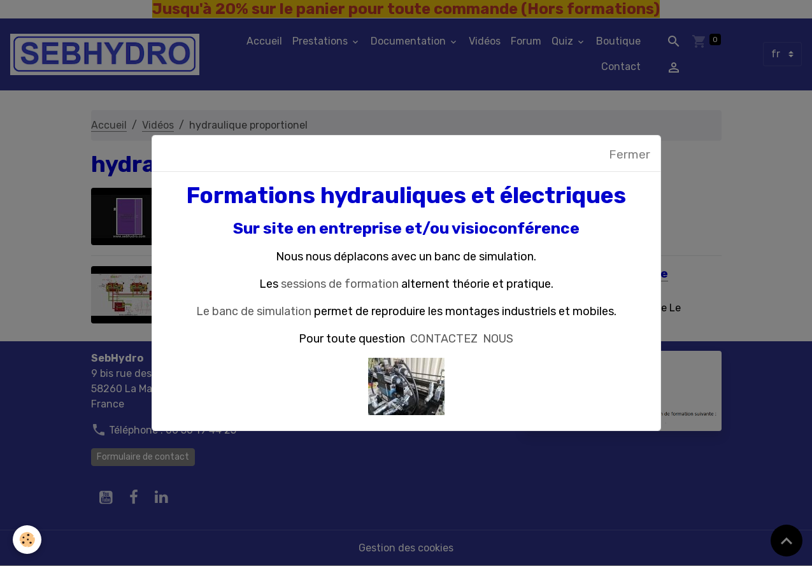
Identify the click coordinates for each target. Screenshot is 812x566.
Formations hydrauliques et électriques (406, 195)
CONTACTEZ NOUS (461, 339)
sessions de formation (340, 284)
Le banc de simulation (253, 311)
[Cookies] (27, 539)
